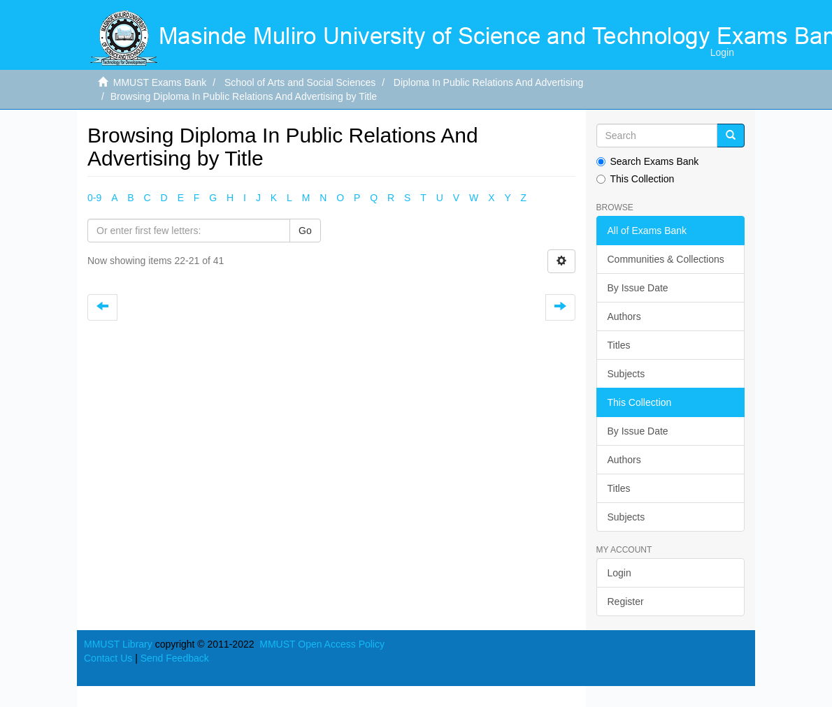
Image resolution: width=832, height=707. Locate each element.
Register (626, 601)
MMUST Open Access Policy (322, 644)
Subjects (626, 373)
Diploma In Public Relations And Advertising (489, 82)
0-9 (94, 197)
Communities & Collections (666, 259)
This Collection (635, 178)
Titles (619, 345)
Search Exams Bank (647, 161)
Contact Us (108, 658)
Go (305, 230)
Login (619, 572)
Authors (624, 316)
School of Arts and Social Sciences (299, 82)
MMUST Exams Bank (160, 82)
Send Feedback (175, 658)
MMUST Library (118, 644)
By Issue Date (638, 287)
